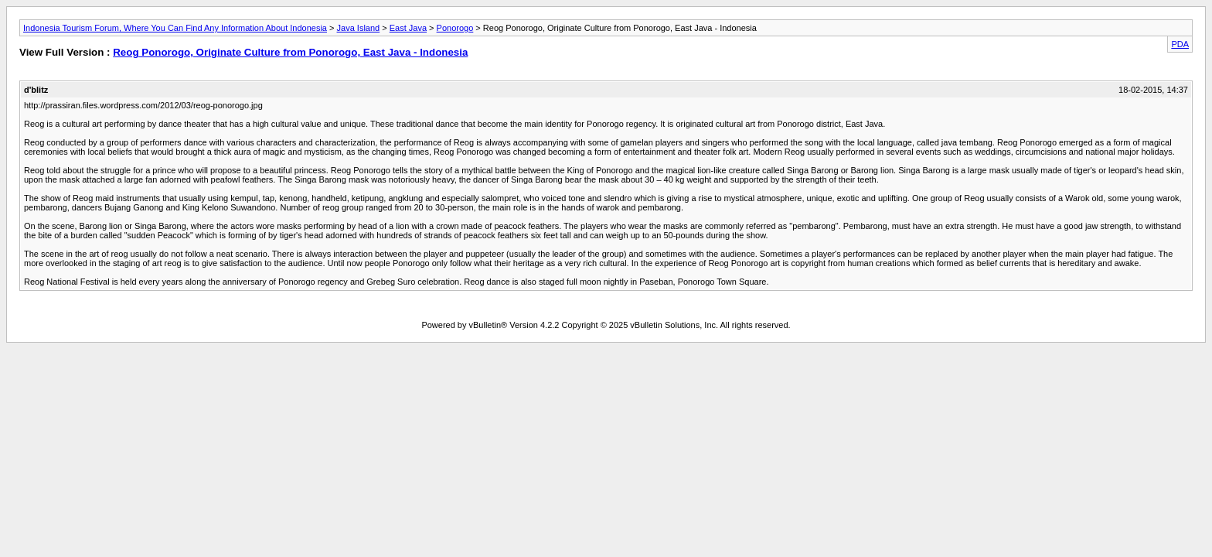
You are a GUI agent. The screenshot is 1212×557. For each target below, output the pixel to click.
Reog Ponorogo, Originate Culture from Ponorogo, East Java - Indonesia (290, 52)
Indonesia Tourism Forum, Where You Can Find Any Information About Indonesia (175, 27)
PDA (1180, 44)
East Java (408, 27)
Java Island (358, 27)
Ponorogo (455, 27)
